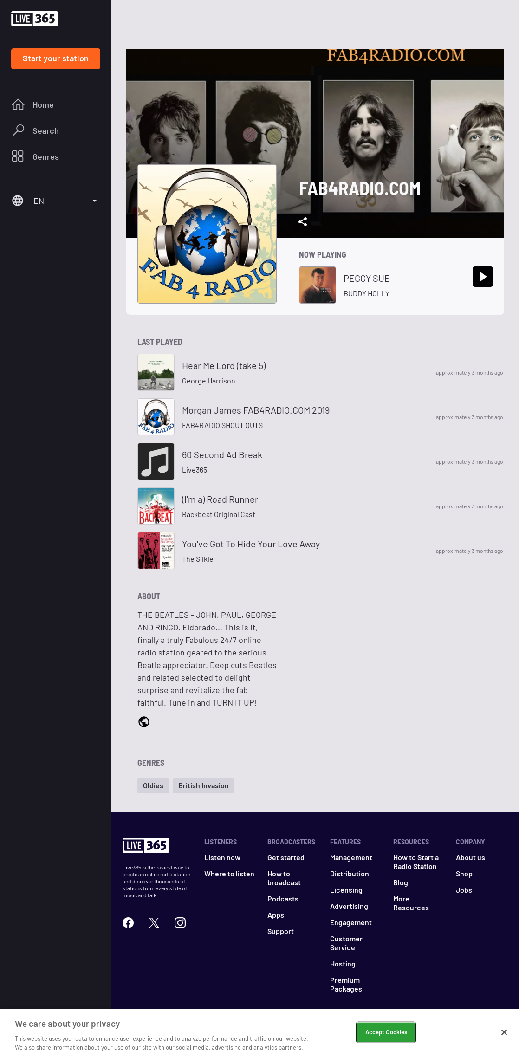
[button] (153, 785)
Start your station (56, 58)
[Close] (504, 1033)
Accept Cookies (386, 1033)
